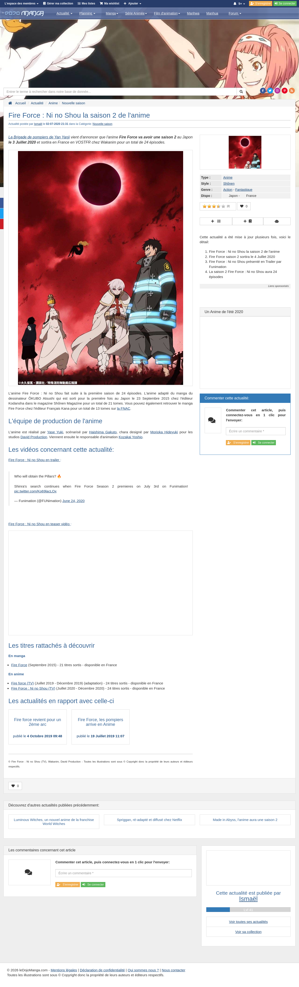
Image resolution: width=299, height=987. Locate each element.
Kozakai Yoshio (130, 437)
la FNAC (123, 408)
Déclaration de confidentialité (102, 970)
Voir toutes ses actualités (248, 922)
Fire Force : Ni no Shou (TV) (33, 688)
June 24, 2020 (73, 501)
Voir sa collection (248, 932)
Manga (112, 13)
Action (227, 190)
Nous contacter (173, 970)
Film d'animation (167, 13)
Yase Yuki (55, 432)
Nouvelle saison (102, 124)
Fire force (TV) (22, 683)
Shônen (229, 183)
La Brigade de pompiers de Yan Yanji (39, 137)
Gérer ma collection (60, 3)
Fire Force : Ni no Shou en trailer (34, 460)
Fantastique (243, 190)
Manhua (212, 13)
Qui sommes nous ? (143, 970)
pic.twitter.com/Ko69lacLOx (35, 491)
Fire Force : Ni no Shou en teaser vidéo (39, 524)
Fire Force (19, 665)
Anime (228, 177)
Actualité (64, 13)
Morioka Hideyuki (164, 432)
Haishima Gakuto (103, 432)
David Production (34, 437)
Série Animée (136, 13)
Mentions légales (64, 970)
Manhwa (193, 13)
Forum (235, 13)
